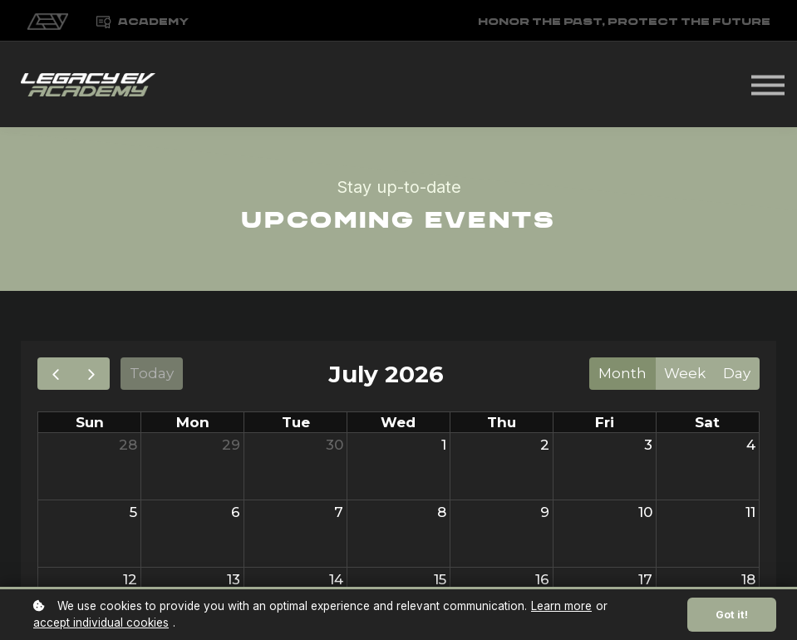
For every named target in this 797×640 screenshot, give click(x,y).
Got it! (732, 614)
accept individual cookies (101, 622)
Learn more (561, 606)
